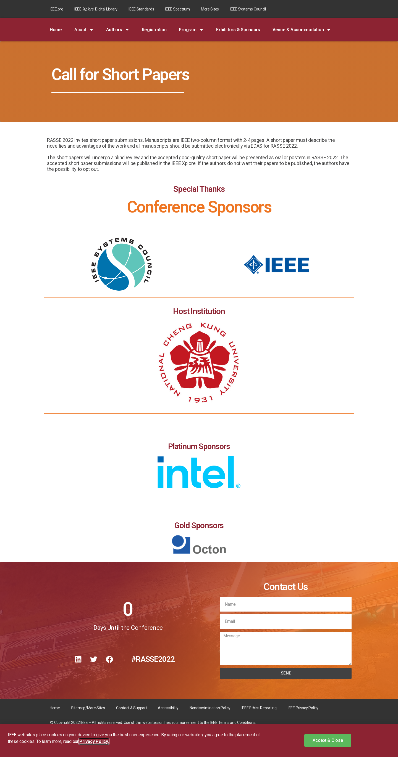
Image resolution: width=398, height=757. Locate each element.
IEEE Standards (141, 9)
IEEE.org (56, 9)
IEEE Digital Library (95, 9)
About (84, 30)
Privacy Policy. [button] (94, 741)
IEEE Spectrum (177, 9)
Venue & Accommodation (302, 30)
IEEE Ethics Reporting (259, 708)
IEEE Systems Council (248, 9)
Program (191, 30)
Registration (154, 29)
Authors (117, 30)
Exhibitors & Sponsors (238, 29)
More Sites (210, 9)
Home (56, 29)
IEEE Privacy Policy (303, 708)
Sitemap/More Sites (88, 708)
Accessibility (168, 708)
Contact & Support (131, 708)
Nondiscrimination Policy (210, 708)
